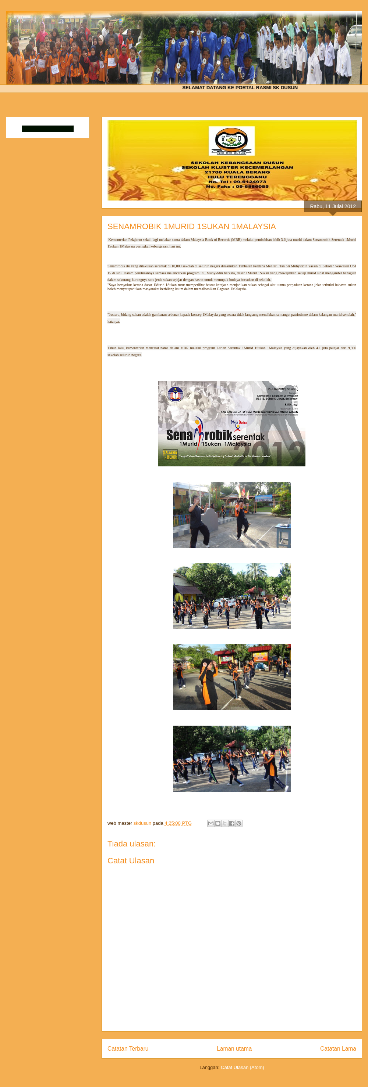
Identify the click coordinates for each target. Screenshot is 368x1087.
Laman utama (234, 1049)
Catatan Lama (338, 1049)
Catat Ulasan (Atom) (242, 1067)
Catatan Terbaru (128, 1049)
